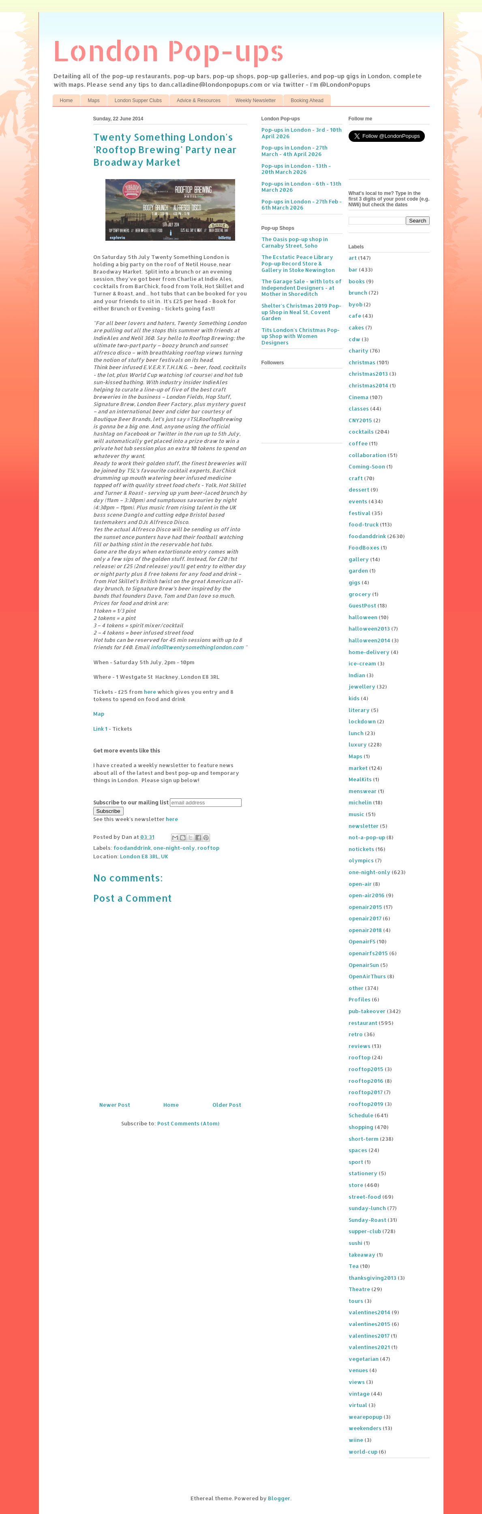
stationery (363, 1173)
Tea (354, 1266)
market (358, 768)
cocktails (361, 431)
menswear (363, 791)
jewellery (362, 686)
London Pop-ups (169, 50)
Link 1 (100, 728)
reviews (360, 1046)
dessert (359, 489)
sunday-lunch (367, 1208)
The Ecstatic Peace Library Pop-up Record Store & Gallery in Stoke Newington (298, 263)
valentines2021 (369, 1347)
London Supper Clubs (138, 100)
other (356, 988)
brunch (358, 292)
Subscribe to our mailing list (131, 802)
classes (359, 408)
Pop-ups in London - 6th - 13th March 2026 (301, 186)
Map (98, 713)
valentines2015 (369, 1324)
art (353, 257)
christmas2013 (368, 373)
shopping (361, 1127)
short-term (364, 1139)
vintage (359, 1393)
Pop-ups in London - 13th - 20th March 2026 (296, 169)
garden (358, 570)
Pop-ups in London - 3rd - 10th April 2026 (301, 132)
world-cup (363, 1451)
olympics (361, 860)
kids (354, 698)
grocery (360, 594)
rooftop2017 (366, 1092)
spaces (358, 1150)
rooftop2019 (366, 1104)
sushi (355, 1243)
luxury (358, 744)
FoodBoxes (364, 547)
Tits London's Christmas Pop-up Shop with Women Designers (300, 336)
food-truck (364, 524)
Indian (357, 675)
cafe (355, 315)
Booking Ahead (307, 100)
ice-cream (362, 663)
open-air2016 (367, 895)
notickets (361, 849)
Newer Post (114, 1104)
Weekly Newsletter (256, 100)
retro (356, 1034)
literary (359, 710)
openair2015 (365, 907)
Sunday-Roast (367, 1220)
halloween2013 (369, 628)
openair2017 (365, 918)
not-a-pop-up (367, 837)
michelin (360, 802)
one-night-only (174, 848)
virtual (358, 1405)
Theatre (359, 1289)
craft (356, 478)
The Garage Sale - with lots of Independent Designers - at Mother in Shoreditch (301, 287)
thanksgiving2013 (372, 1277)
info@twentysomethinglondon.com (197, 647)
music (356, 814)
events (358, 501)
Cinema (358, 397)
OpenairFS (362, 941)
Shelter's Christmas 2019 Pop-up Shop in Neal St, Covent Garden (301, 311)
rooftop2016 (366, 1081)
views (357, 1382)
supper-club (365, 1231)
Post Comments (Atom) (188, 1123)
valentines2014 (369, 1312)
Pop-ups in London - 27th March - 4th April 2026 (294, 150)
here (150, 692)
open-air (360, 884)
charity (358, 350)
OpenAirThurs (367, 976)
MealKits (360, 779)
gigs (354, 582)
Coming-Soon (367, 466)
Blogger (279, 1498)
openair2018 (365, 930)
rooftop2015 (366, 1069)
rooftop (208, 848)
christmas (362, 362)
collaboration (367, 455)
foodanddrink (132, 848)
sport (356, 1162)
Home (66, 100)
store (356, 1185)
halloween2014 (369, 640)
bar (353, 269)
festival (360, 513)
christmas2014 (368, 385)
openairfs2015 (368, 953)
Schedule (361, 1115)
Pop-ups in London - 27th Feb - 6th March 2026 (301, 204)
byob (355, 304)
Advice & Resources (199, 100)
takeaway (362, 1254)
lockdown (362, 721)
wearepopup (365, 1416)
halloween (363, 617)
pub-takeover (367, 1011)
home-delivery (369, 652)
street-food (365, 1196)
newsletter (364, 826)
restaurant (363, 1023)
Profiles (360, 999)
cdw (354, 339)
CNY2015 (360, 420)
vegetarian (364, 1359)
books (357, 281)
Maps (94, 100)
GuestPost (362, 605)
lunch (356, 733)
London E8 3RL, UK (144, 856)
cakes (356, 327)
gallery (359, 559)
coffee (358, 443)
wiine (356, 1440)
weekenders (365, 1428)
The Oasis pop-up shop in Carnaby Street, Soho (294, 242)
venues (358, 1370)
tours (356, 1301)
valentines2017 (369, 1335)
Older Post (226, 1104)
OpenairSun (364, 965)
